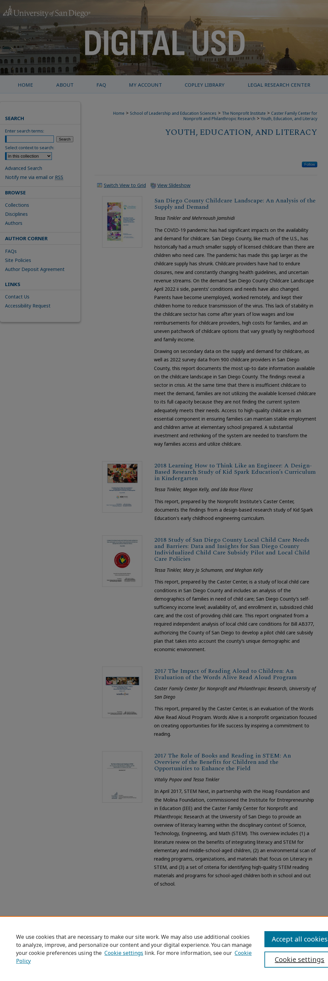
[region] (164, 948)
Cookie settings (123, 953)
